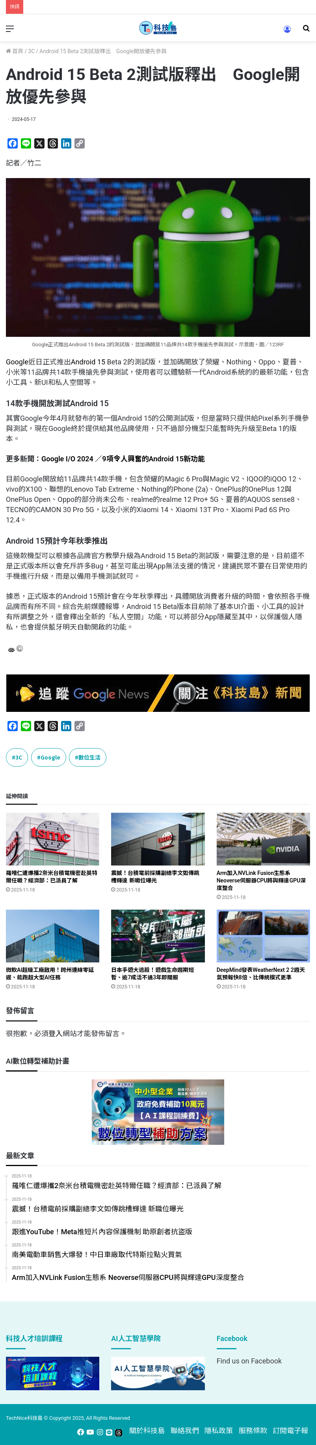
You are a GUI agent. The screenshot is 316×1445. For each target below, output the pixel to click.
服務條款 (253, 1430)
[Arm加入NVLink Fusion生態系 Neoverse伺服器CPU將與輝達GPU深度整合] (263, 839)
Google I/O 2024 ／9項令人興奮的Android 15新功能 (123, 459)
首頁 (14, 51)
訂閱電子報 (290, 1430)
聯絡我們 (185, 1430)
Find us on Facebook (249, 1361)
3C (31, 51)
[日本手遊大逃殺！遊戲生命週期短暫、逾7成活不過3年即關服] (157, 936)
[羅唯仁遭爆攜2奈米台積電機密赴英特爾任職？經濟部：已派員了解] (52, 839)
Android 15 (88, 362)
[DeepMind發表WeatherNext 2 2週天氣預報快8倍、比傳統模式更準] (263, 936)
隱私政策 (218, 1430)
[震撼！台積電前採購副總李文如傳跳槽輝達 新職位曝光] (157, 839)
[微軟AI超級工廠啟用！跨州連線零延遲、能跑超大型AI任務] (52, 936)
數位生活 (89, 757)
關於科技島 (147, 1430)
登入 (55, 1033)
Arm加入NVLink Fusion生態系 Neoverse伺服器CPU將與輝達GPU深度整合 (261, 880)
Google (17, 362)
